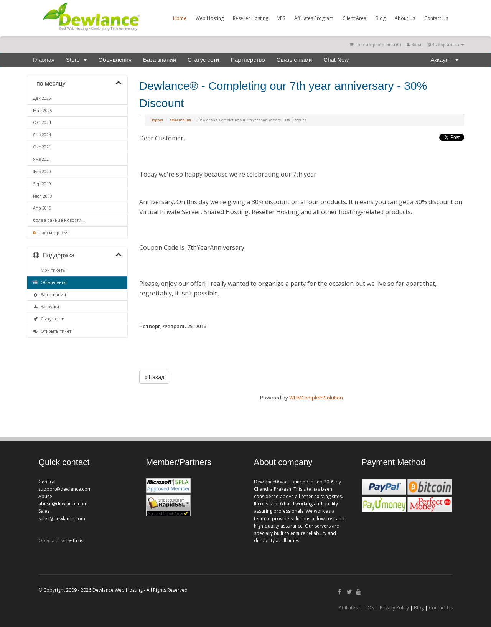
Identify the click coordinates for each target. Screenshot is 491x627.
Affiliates (348, 607)
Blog (381, 18)
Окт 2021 (42, 147)
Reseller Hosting (250, 18)
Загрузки (46, 306)
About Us (405, 18)
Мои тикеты (52, 270)
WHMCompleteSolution (316, 397)
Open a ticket (52, 540)
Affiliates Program (313, 18)
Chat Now (336, 59)
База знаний (159, 59)
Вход (414, 44)
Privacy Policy (394, 607)
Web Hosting (210, 18)
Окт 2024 (42, 122)
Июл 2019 (42, 196)
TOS (369, 607)
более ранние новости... (59, 220)
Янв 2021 (42, 159)
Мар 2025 (42, 110)
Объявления (115, 59)
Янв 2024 (42, 134)
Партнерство (248, 59)
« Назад (154, 377)
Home (179, 18)
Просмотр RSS (50, 232)
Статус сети (203, 59)
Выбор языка (445, 44)
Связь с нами (294, 59)
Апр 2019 (42, 208)
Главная (43, 59)
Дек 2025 (42, 98)
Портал (156, 119)
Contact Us (436, 18)
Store (76, 59)
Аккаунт (444, 59)
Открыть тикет (52, 331)
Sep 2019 (42, 183)
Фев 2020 (42, 171)
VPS (281, 18)
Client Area (354, 18)
